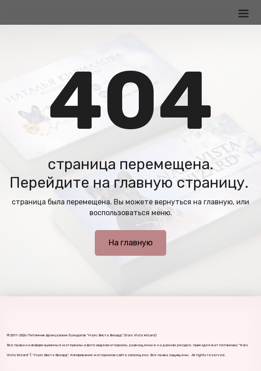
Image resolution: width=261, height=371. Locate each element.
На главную (130, 243)
